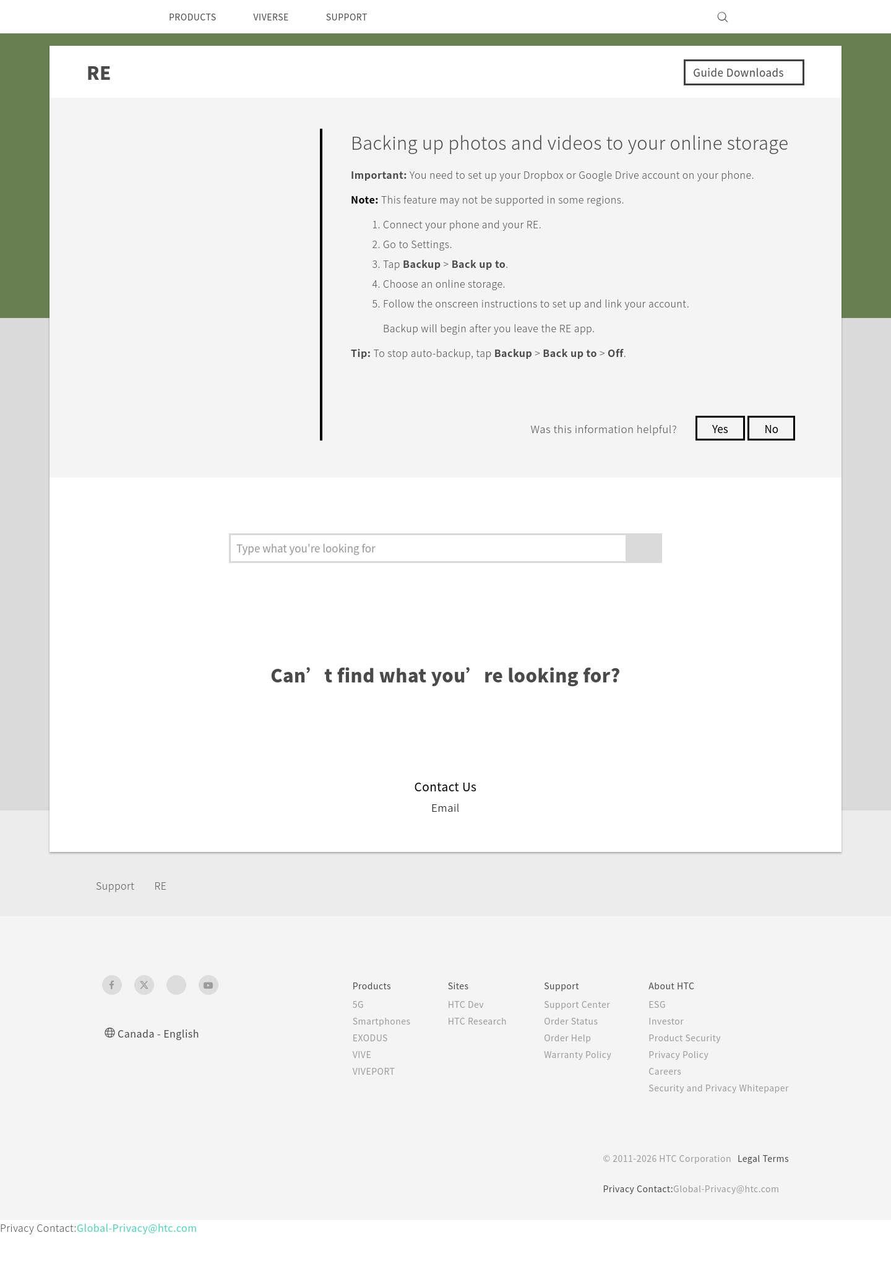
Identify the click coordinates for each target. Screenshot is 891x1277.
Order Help (553, 1079)
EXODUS (347, 1079)
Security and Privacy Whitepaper (714, 1129)
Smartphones (358, 1062)
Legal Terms (761, 1200)
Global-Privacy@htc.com (723, 1230)
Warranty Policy (564, 1096)
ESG (648, 1046)
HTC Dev (446, 1046)
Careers (655, 1113)
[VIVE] (772, 16)
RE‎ (168, 926)
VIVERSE (281, 16)
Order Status (557, 1062)
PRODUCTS (196, 16)
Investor (657, 1062)
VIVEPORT (352, 1113)
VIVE (338, 1096)
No (770, 470)
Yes (716, 470)
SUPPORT (364, 16)
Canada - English (161, 1075)
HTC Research (458, 1062)
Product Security (677, 1079)
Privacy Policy (670, 1096)
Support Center (564, 1046)
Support (119, 926)
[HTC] (117, 16)
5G (332, 1046)
